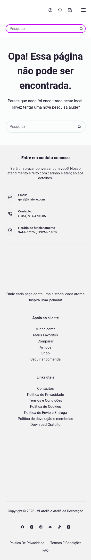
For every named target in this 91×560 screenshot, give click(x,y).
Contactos (45, 388)
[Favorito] (60, 10)
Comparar (45, 341)
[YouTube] (68, 527)
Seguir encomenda (45, 359)
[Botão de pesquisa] (81, 28)
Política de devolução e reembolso (45, 419)
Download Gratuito (46, 424)
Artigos (45, 347)
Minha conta (45, 329)
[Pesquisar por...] (41, 28)
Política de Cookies (45, 406)
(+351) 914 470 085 (32, 216)
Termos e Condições (45, 400)
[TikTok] (59, 527)
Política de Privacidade (45, 394)
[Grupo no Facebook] (50, 527)
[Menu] (83, 10)
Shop (45, 353)
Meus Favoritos (45, 335)
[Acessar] (50, 10)
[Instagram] (31, 527)
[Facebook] (22, 527)
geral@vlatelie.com (31, 199)
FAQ (45, 550)
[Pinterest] (40, 527)
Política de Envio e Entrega (45, 412)
